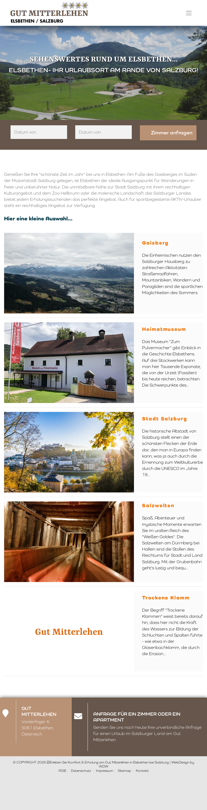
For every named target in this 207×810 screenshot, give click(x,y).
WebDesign (180, 762)
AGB (62, 771)
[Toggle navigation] (189, 13)
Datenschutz (81, 771)
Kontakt (142, 771)
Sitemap (124, 771)
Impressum (104, 771)
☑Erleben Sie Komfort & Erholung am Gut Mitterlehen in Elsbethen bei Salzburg (108, 762)
